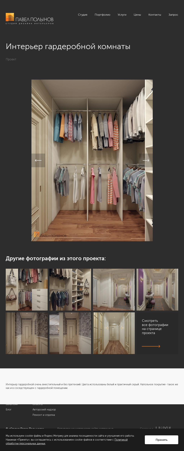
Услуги (122, 14)
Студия (82, 14)
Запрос (173, 14)
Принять (161, 439)
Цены (137, 14)
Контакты (154, 14)
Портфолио (102, 14)
